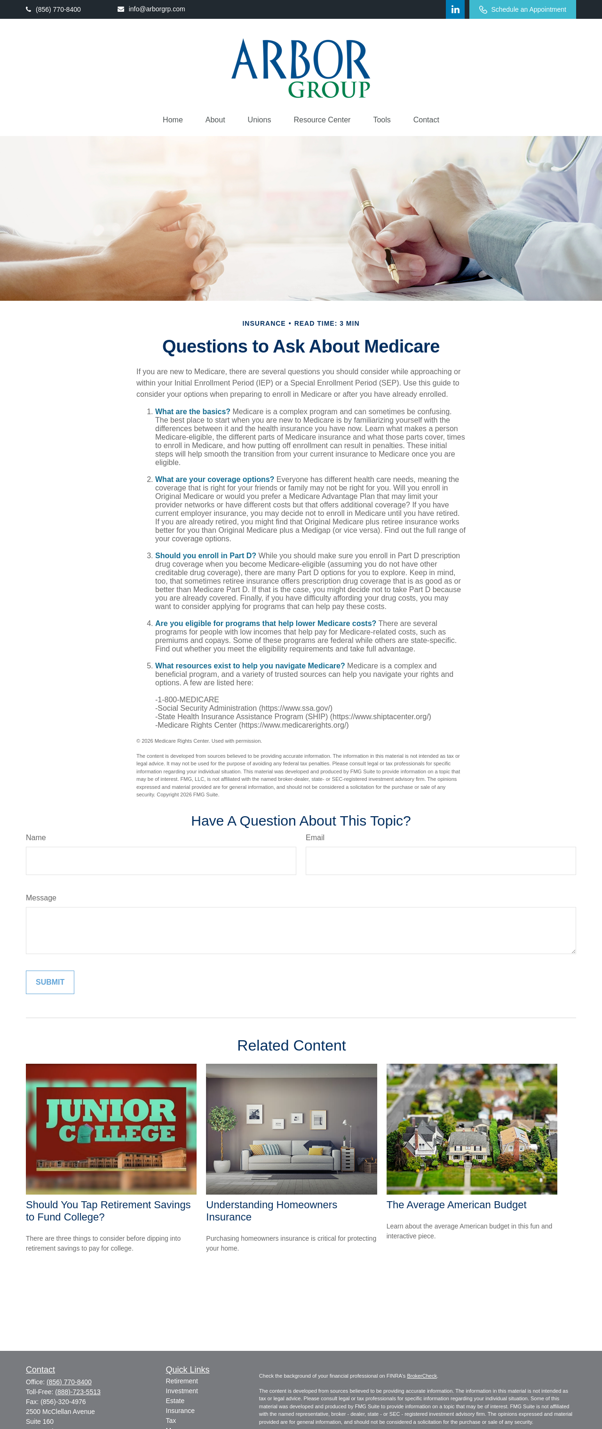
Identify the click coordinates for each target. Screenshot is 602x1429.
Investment (182, 1391)
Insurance (180, 1410)
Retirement (182, 1381)
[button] (172, 120)
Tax (171, 1420)
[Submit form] (50, 982)
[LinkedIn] (455, 9)
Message (41, 898)
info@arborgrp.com (151, 9)
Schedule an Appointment (522, 10)
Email (315, 838)
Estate (175, 1401)
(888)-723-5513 (78, 1392)
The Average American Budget (457, 1205)
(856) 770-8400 (53, 9)
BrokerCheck (422, 1376)
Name (36, 838)
